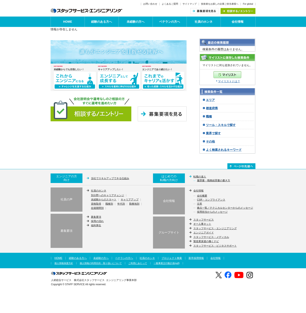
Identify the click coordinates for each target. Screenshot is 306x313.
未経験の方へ (135, 21)
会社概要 (202, 196)
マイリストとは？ (229, 81)
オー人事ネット (202, 223)
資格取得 (96, 204)
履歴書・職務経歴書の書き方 (213, 180)
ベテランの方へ (169, 21)
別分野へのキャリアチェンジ (107, 195)
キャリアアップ (130, 199)
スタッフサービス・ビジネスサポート (215, 245)
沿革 (199, 204)
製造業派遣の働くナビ (206, 241)
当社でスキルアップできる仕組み (110, 178)
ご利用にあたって (137, 263)
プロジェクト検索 (172, 258)
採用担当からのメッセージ (212, 212)
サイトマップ (190, 4)
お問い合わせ (150, 4)
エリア (210, 100)
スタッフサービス (203, 219)
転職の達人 (199, 176)
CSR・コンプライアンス (211, 200)
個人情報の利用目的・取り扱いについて (101, 263)
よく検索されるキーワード (224, 149)
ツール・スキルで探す (221, 125)
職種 (209, 116)
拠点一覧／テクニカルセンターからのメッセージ (225, 208)
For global (248, 4)
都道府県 (212, 108)
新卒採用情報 (196, 258)
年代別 (121, 204)
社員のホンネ (203, 21)
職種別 (109, 204)
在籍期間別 (97, 208)
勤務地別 (134, 204)
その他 (210, 141)
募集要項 (96, 216)
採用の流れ (97, 221)
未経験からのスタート (103, 199)
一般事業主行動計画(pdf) (167, 263)
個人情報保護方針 (63, 263)
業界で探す (213, 133)
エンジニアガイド (203, 232)
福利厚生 (96, 225)
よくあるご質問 (170, 4)
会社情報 (238, 21)
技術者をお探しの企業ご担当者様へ (219, 4)
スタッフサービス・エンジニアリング (215, 228)
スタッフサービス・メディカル (211, 237)
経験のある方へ (101, 21)
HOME (67, 21)
